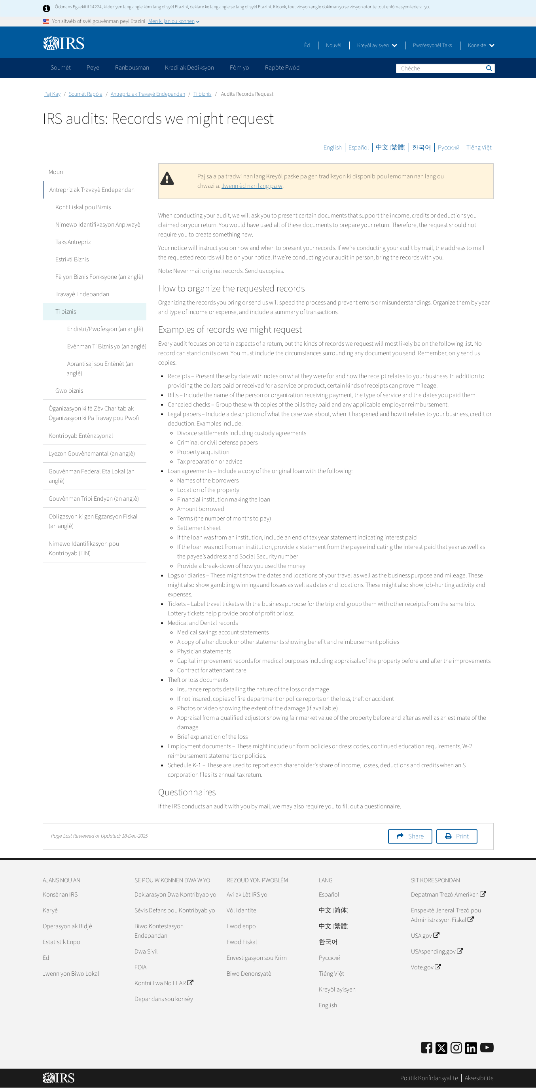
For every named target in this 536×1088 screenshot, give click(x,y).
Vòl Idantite (241, 910)
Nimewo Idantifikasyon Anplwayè (97, 224)
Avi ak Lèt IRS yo (247, 894)
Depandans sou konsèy (163, 999)
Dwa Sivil (146, 951)
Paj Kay (52, 94)
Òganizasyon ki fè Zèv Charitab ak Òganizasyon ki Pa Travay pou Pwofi (94, 413)
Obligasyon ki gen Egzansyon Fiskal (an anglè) (93, 521)
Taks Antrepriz (72, 242)
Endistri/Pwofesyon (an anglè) (104, 329)
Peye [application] (93, 67)
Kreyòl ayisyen (377, 45)
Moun (56, 172)
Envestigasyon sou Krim (257, 958)
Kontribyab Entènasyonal (81, 435)
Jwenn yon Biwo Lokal (71, 973)
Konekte (481, 45)
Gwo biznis (68, 390)
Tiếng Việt (479, 147)
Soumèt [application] (61, 67)
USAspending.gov (437, 951)
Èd (307, 45)
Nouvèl (333, 45)
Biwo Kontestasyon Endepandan (159, 931)
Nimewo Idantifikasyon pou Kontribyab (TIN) (84, 548)
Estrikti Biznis (71, 259)
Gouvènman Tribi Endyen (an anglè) (94, 498)
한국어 (421, 147)
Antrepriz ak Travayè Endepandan (148, 94)
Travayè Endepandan (81, 294)
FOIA (140, 967)
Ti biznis (202, 94)
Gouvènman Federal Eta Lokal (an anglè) (91, 476)
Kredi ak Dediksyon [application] (189, 67)
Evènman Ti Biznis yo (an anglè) (106, 346)
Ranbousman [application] (132, 67)
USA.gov (425, 935)
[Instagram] (456, 1048)
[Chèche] (445, 68)
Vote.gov (426, 967)
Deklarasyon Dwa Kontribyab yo (175, 894)
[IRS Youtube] (487, 1048)
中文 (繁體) (390, 147)
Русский (449, 147)
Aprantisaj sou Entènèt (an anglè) (99, 369)
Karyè (50, 910)
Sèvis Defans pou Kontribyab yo (174, 910)
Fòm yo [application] (239, 67)
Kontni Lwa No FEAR (163, 983)
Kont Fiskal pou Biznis (82, 207)
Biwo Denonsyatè (249, 973)
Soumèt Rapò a (85, 94)
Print (462, 836)
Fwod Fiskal (242, 942)
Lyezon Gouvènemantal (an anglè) (92, 453)
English (333, 147)
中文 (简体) (333, 910)
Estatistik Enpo (61, 942)
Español (358, 147)
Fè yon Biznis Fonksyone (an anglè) (98, 276)
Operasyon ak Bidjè (67, 926)
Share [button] (416, 836)
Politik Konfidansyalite (429, 1078)
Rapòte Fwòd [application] (282, 67)
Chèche (488, 68)
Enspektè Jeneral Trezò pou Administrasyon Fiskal (446, 915)
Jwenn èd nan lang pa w (252, 186)
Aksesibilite (479, 1078)
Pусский (330, 958)
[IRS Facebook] (426, 1048)
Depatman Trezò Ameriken (448, 894)
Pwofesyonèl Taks (432, 45)
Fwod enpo (241, 926)
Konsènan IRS (60, 894)
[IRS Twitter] (441, 1050)
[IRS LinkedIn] (471, 1050)
